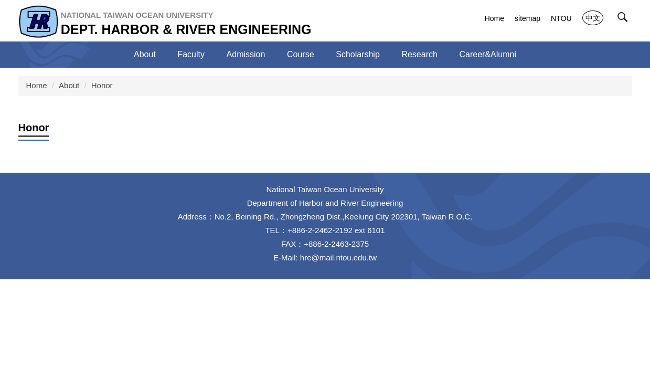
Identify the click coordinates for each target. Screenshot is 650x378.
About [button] (145, 54)
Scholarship (358, 54)
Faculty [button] (191, 54)
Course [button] (300, 54)
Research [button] (419, 54)
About (69, 85)
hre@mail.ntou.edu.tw (338, 257)
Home (494, 18)
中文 (592, 18)
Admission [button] (246, 54)
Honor (102, 85)
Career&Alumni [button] (487, 54)
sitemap (527, 18)
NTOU (561, 18)
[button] (624, 19)
